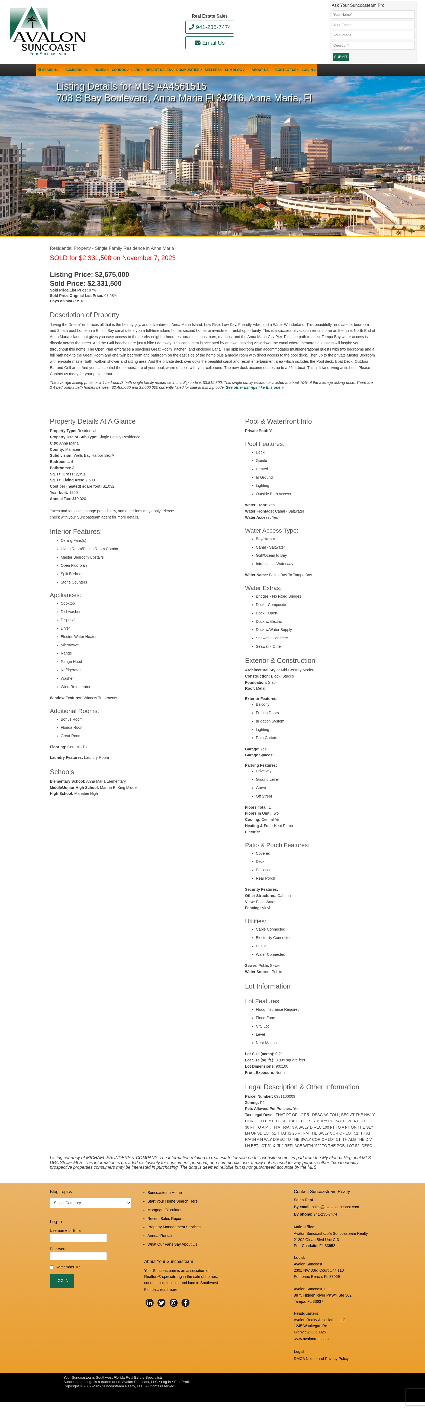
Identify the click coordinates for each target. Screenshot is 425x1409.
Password (58, 1261)
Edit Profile (182, 1389)
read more (168, 1292)
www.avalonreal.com (311, 1348)
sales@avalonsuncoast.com (335, 1218)
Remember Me (68, 1279)
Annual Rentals (160, 1241)
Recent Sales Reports (165, 1226)
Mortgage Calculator (164, 1219)
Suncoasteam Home (164, 1204)
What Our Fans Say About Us (172, 1248)
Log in (166, 1389)
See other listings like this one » (255, 399)
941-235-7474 (210, 27)
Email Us (210, 43)
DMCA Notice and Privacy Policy (321, 1366)
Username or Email (66, 1243)
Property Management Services (174, 1233)
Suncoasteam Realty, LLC (123, 1393)
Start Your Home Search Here (172, 1212)
